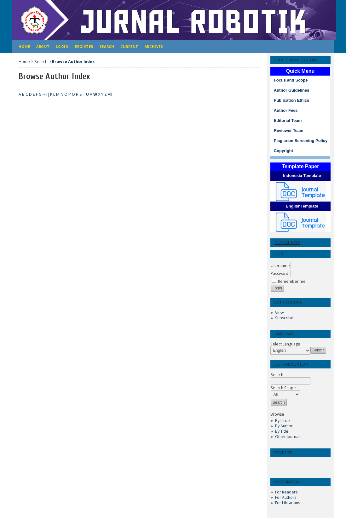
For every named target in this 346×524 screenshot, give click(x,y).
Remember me (292, 281)
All (110, 94)
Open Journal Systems (295, 60)
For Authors (285, 497)
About (43, 46)
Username (280, 265)
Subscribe (284, 318)
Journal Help (287, 242)
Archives (154, 46)
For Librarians (287, 502)
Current (129, 46)
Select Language (285, 344)
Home (24, 46)
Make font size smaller (276, 463)
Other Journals (288, 436)
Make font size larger (296, 463)
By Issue (282, 420)
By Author (284, 426)
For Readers (286, 492)
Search (107, 46)
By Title (281, 431)
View (279, 312)
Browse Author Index (73, 61)
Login (62, 46)
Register (84, 46)
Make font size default (286, 463)
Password (279, 273)
